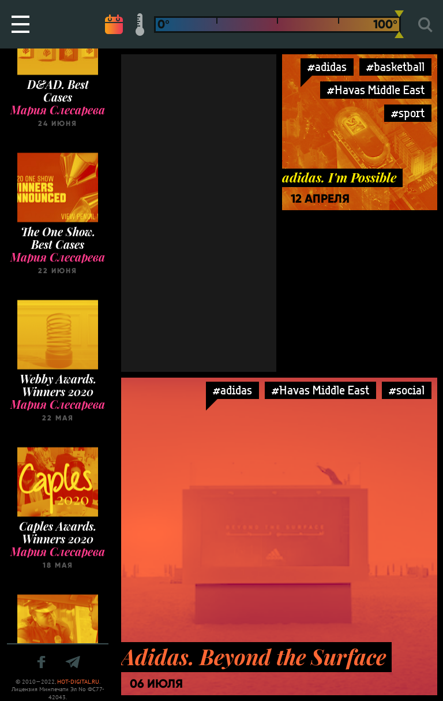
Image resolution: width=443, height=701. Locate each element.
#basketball (395, 66)
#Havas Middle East (376, 90)
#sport (408, 113)
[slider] (399, 24)
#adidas (327, 66)
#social (407, 390)
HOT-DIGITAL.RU (78, 681)
